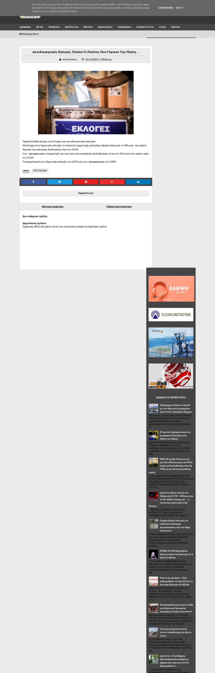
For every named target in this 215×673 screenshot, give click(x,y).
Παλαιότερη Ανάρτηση (109, 207)
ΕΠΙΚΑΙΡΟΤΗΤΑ (144, 26)
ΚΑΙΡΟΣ (175, 26)
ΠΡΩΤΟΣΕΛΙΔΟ (40, 171)
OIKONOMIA (170, 514)
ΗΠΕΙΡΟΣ (173, 541)
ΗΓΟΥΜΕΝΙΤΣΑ (157, 541)
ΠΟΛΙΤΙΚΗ (184, 554)
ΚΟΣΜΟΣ (154, 554)
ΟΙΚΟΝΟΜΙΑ (124, 26)
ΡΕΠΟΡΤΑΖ (173, 568)
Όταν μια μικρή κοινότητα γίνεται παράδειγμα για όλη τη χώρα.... (175, 401)
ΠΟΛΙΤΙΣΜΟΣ (156, 561)
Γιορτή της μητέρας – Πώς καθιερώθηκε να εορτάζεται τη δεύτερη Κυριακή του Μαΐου (176, 350)
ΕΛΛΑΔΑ (168, 534)
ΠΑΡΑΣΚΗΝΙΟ (169, 554)
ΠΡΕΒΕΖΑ (53, 26)
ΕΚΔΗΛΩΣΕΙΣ (104, 26)
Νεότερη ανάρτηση (49, 207)
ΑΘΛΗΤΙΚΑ (185, 514)
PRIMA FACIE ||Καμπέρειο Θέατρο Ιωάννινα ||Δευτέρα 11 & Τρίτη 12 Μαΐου (176, 323)
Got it (180, 7)
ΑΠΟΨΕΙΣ (154, 521)
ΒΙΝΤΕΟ (88, 26)
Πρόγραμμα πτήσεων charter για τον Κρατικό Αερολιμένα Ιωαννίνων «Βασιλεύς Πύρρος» (176, 177)
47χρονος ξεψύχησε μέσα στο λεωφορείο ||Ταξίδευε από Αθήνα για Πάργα (175, 204)
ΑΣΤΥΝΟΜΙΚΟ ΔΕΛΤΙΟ (160, 528)
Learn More (165, 7)
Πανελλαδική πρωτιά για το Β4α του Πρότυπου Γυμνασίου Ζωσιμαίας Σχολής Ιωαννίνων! (176, 377)
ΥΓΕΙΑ (162, 26)
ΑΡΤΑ (39, 26)
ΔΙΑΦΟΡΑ (154, 534)
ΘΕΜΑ (184, 541)
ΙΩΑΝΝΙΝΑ (24, 26)
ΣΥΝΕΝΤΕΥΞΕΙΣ (157, 574)
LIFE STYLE (155, 514)
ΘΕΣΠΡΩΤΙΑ (71, 26)
